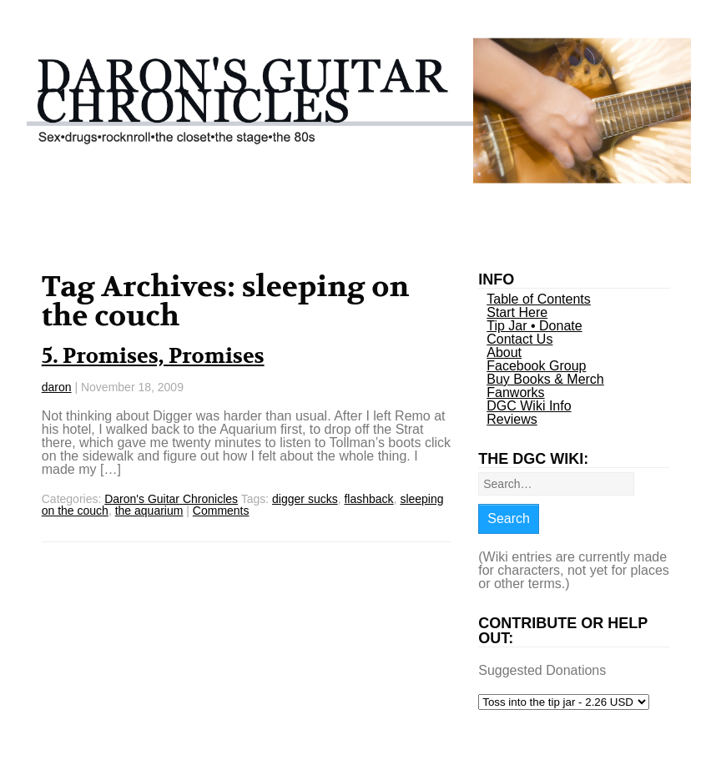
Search (508, 518)
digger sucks (305, 499)
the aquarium (149, 510)
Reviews (512, 419)
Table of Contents (539, 299)
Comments (221, 510)
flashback (368, 499)
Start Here (517, 312)
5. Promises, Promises (153, 356)
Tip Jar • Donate (534, 326)
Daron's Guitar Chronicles (171, 499)
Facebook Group (536, 366)
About (504, 352)
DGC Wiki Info (529, 406)
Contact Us (519, 339)
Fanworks (515, 392)
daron (57, 387)
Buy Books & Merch (545, 379)
